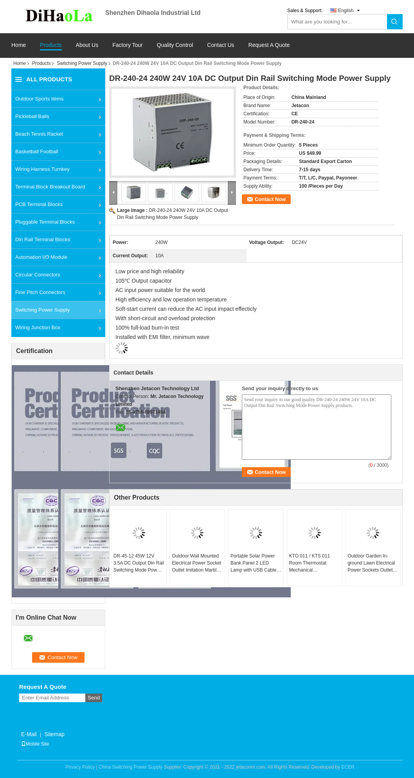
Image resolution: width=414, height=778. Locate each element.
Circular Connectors (37, 275)
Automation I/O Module (41, 257)
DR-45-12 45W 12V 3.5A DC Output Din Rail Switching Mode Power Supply (138, 563)
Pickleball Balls (32, 116)
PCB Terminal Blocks (39, 204)
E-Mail (29, 734)
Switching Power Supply (82, 63)
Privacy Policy (80, 767)
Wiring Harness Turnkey (42, 169)
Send (94, 698)
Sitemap (54, 734)
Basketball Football (36, 151)
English (345, 10)
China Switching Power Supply (130, 767)
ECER (347, 767)
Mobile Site (35, 744)
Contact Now (270, 199)
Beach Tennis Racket (39, 134)
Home (18, 45)
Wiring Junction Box (37, 327)
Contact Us (220, 45)
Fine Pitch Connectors (40, 292)
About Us (87, 45)
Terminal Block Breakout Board (50, 187)
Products (50, 45)
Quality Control (175, 45)
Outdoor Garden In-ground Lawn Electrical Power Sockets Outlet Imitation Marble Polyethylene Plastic (371, 563)
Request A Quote (269, 45)
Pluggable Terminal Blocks (45, 222)
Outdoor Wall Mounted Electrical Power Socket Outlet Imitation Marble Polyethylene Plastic (196, 563)
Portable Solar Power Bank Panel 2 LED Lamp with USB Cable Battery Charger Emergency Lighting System (253, 563)
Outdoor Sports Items (39, 99)
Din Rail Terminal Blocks (42, 239)
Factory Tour (127, 45)
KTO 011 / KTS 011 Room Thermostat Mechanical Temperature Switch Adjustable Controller (311, 563)
